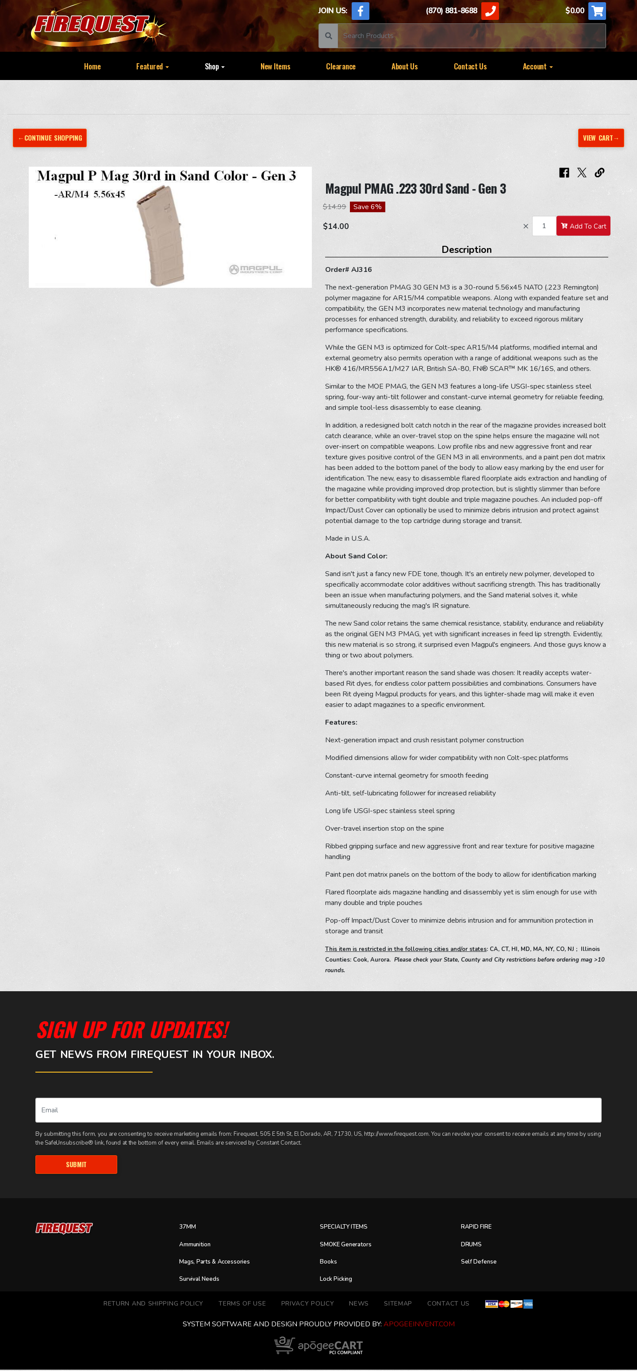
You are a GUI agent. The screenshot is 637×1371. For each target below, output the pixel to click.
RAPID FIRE (480, 1228)
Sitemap (398, 1305)
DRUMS (473, 1245)
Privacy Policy (307, 1305)
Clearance (341, 66)
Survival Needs (203, 1280)
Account (538, 66)
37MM (189, 1228)
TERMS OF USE (242, 1305)
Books (329, 1263)
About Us (404, 66)
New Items (276, 66)
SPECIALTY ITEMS (348, 1228)
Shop (215, 66)
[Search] (472, 35)
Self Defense (482, 1263)
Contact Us (470, 66)
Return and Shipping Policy (153, 1305)
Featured (152, 66)
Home (92, 66)
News (359, 1305)
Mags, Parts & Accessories (222, 1263)
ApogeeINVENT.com (419, 1325)
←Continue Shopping (53, 137)
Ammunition (198, 1245)
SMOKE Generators (351, 1245)
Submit (76, 1165)
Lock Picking (339, 1280)
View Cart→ (599, 137)
